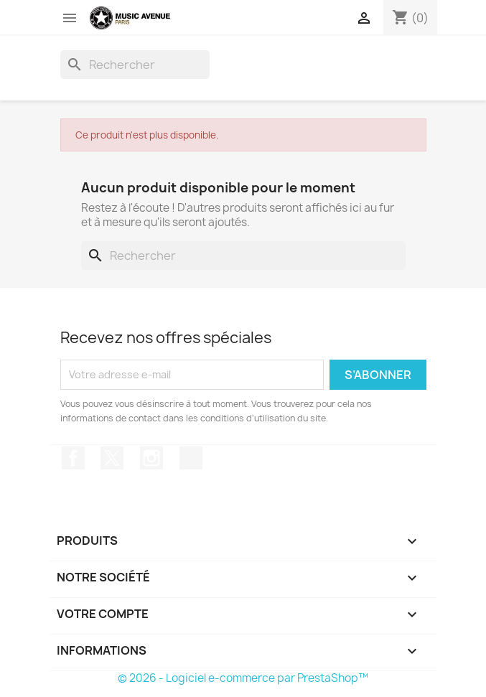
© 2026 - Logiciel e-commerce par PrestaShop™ (243, 678)
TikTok (190, 457)
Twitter (112, 457)
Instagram (151, 457)
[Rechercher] (135, 64)
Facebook (73, 457)
